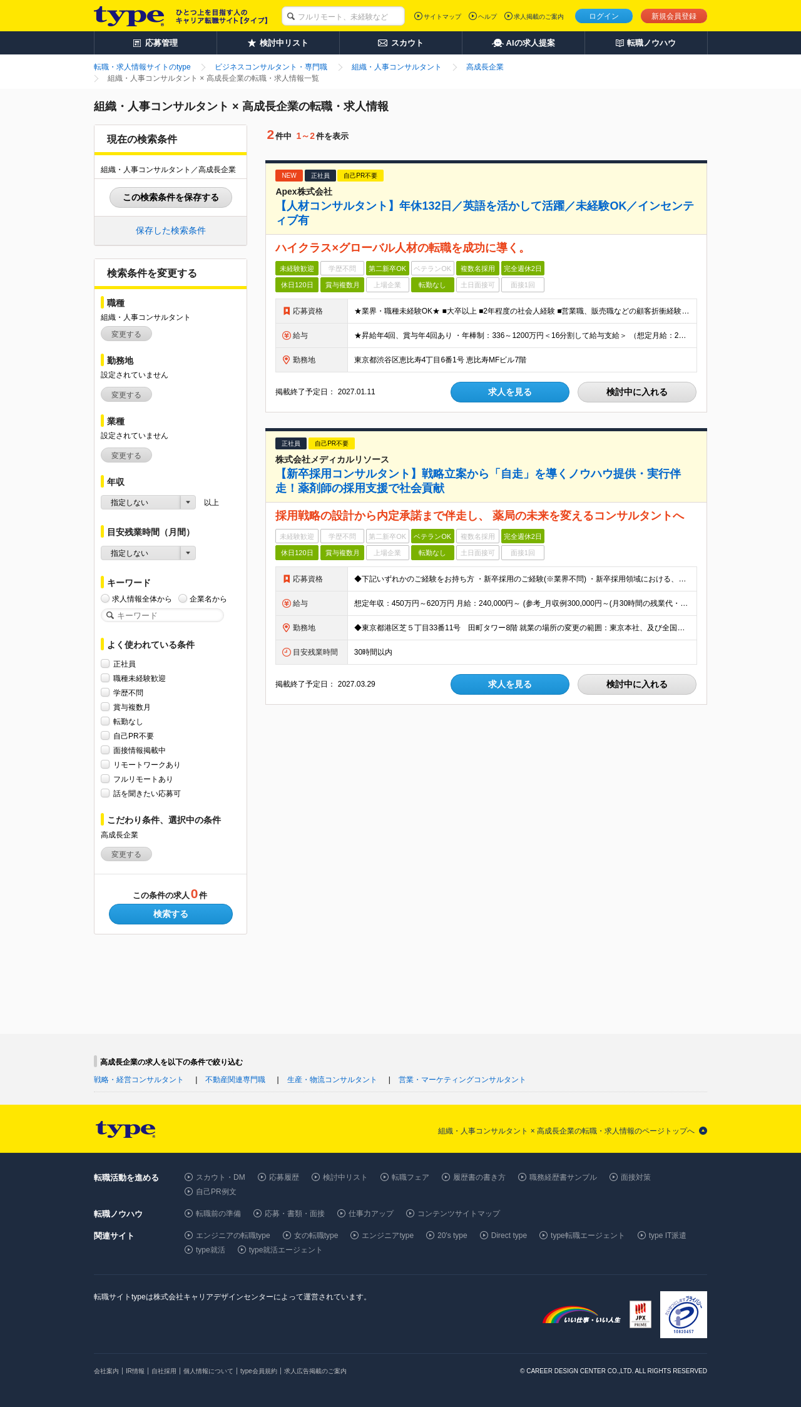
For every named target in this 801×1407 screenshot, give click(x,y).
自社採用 (163, 1371)
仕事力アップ (371, 1213)
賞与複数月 (132, 707)
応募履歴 (284, 1177)
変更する (126, 334)
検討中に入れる (637, 392)
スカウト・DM (220, 1177)
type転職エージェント (588, 1235)
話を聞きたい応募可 (147, 793)
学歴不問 (128, 692)
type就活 (210, 1250)
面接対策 (636, 1177)
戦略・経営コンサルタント (139, 1079)
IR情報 (135, 1371)
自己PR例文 (216, 1191)
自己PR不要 (133, 735)
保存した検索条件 (171, 230)
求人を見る (510, 392)
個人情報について (208, 1371)
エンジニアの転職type (233, 1235)
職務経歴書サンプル (563, 1177)
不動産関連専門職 (235, 1079)
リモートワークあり (147, 764)
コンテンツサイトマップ (458, 1213)
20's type (452, 1235)
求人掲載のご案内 (539, 16)
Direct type (509, 1235)
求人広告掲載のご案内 (315, 1371)
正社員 (124, 663)
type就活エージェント (286, 1250)
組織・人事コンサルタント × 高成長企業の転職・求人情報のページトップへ (566, 1131)
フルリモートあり (143, 779)
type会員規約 (258, 1371)
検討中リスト (345, 1177)
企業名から (208, 598)
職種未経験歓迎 (139, 678)
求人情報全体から (142, 598)
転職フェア (410, 1177)
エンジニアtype (388, 1235)
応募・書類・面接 (295, 1213)
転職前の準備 (218, 1213)
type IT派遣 (668, 1235)
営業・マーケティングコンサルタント (462, 1079)
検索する (170, 914)
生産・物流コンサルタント (332, 1079)
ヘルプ (487, 16)
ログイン (604, 16)
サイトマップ (442, 16)
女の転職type (316, 1235)
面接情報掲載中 (139, 750)
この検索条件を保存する (171, 197)
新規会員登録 (673, 16)
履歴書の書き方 (479, 1177)
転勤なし (128, 721)
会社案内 (106, 1371)
